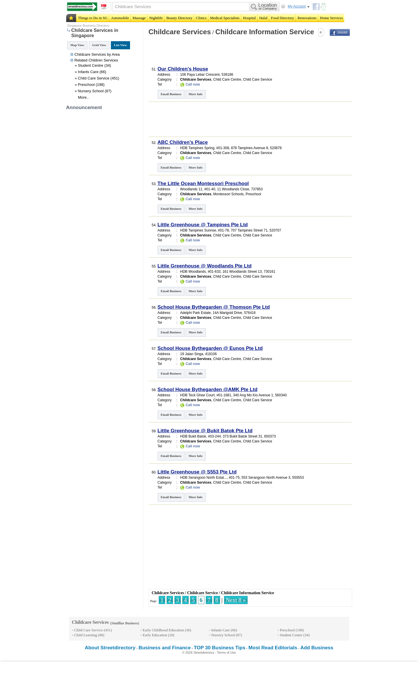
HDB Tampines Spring (197, 148)
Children (95, 60)
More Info (196, 94)
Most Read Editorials (272, 647)
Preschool (86, 84)
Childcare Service (202, 593)
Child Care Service (93, 78)
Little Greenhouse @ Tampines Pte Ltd (203, 224)
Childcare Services (180, 32)
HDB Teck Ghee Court (197, 395)
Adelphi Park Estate (195, 313)
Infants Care (88, 72)
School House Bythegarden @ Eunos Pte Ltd (210, 348)
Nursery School (91, 91)
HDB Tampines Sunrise (198, 230)
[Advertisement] (216, 53)
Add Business (316, 647)
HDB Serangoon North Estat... (203, 478)
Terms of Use (226, 652)
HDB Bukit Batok (193, 436)
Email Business (171, 94)
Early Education (155, 635)
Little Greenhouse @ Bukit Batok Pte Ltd (205, 430)
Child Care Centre (227, 79)
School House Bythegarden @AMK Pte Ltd (207, 389)
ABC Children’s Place (183, 142)
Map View (77, 45)
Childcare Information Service (264, 32)
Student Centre (90, 65)
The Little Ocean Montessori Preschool (203, 183)
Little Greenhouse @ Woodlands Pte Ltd (205, 266)
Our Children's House (183, 69)
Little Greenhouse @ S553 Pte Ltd (197, 472)
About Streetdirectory (110, 647)
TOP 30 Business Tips (220, 647)
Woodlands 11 (191, 189)
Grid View (99, 45)
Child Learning (85, 635)
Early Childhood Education (163, 630)
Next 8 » (236, 600)
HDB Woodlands (193, 272)
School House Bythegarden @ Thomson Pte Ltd (214, 307)
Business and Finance (164, 647)
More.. (83, 97)
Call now (193, 84)
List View (120, 45)
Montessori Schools (228, 194)
